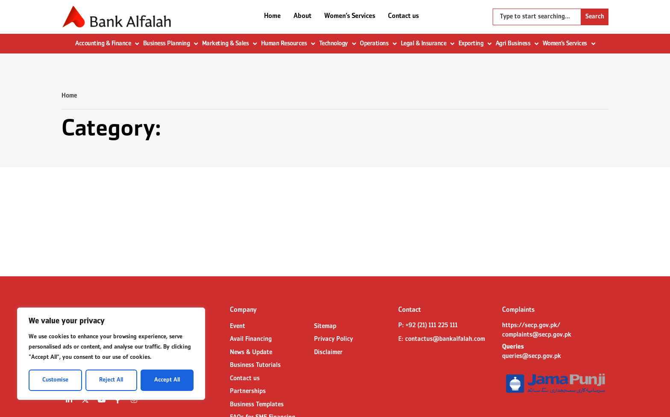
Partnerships (248, 391)
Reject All (111, 380)
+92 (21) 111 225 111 (432, 325)
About (302, 16)
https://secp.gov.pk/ (531, 325)
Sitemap (325, 326)
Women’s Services (349, 16)
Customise (55, 380)
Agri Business (517, 43)
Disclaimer (328, 352)
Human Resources (288, 43)
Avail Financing (251, 339)
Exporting (474, 43)
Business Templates (257, 405)
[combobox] (537, 17)
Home (272, 16)
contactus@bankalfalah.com (445, 339)
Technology (337, 43)
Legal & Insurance (427, 43)
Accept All (167, 380)
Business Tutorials (255, 365)
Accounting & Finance (107, 43)
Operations (378, 43)
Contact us (403, 16)
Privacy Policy (333, 339)
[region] (111, 354)
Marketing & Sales (229, 43)
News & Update (251, 352)
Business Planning (170, 43)
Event (237, 326)
